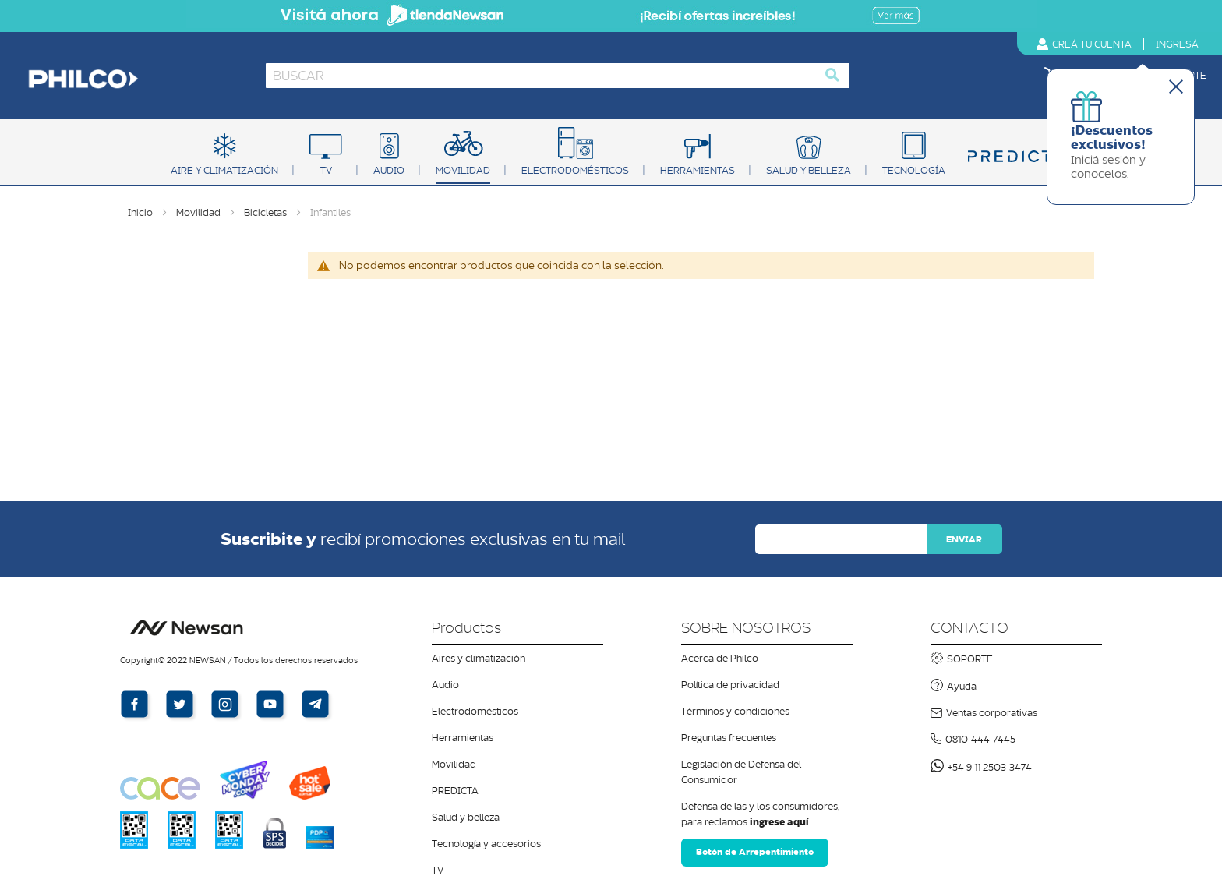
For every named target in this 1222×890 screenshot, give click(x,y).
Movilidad (199, 212)
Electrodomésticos (475, 711)
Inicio (141, 212)
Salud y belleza (466, 817)
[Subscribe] (964, 539)
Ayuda (962, 686)
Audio (445, 684)
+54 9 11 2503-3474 (990, 767)
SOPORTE (970, 659)
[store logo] (135, 79)
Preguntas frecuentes (728, 737)
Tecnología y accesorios (486, 843)
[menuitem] (224, 157)
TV (437, 870)
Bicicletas (266, 212)
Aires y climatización (478, 658)
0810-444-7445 (980, 739)
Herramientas (462, 737)
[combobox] (557, 75)
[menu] (611, 156)
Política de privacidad (730, 684)
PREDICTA (455, 790)
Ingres (1177, 44)
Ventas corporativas (991, 713)
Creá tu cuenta (1092, 44)
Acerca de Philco (719, 658)
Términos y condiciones (735, 711)
